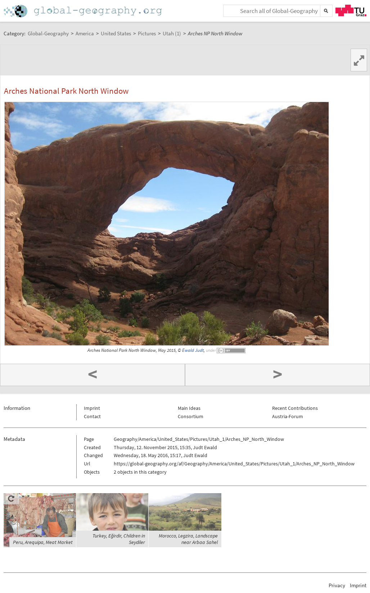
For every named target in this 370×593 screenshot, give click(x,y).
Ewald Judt (193, 350)
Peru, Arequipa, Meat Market (43, 542)
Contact (92, 416)
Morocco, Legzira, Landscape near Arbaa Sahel (188, 538)
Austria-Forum (287, 416)
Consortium (190, 416)
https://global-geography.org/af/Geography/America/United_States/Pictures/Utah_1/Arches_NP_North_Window (234, 463)
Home (83, 11)
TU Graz (350, 10)
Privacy (337, 585)
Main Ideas (189, 408)
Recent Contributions (295, 408)
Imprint (92, 408)
